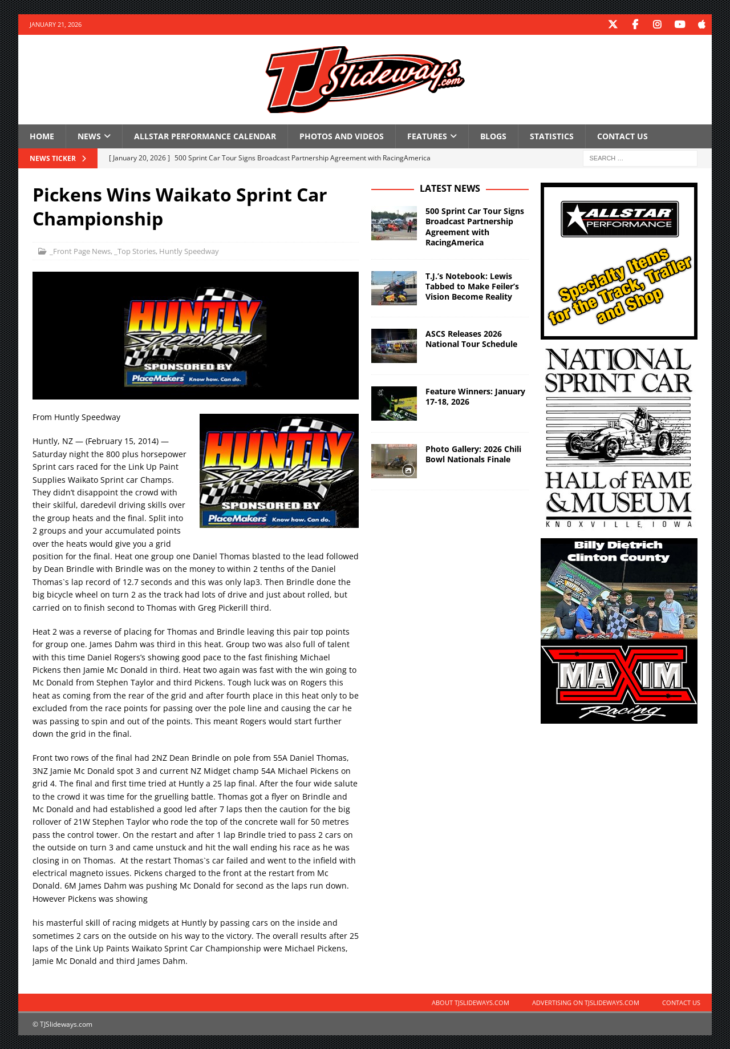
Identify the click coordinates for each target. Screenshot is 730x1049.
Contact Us (622, 135)
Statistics (552, 135)
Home (42, 135)
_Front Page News (80, 250)
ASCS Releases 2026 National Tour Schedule (471, 338)
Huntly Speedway (189, 250)
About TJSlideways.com (470, 1002)
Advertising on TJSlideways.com (585, 1002)
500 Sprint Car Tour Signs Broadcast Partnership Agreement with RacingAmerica (474, 226)
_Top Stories (135, 250)
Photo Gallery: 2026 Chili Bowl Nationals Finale (473, 453)
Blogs (493, 135)
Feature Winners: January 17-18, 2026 (475, 395)
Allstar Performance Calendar (205, 135)
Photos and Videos (341, 135)
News (89, 135)
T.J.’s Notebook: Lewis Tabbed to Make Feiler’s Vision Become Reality (472, 285)
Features (427, 135)
